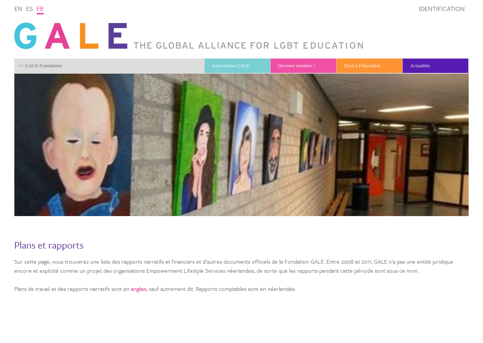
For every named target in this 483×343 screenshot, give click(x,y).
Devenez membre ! (296, 65)
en (18, 8)
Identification (442, 8)
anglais (138, 288)
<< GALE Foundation (40, 65)
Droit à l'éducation (362, 65)
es (29, 8)
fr (40, 8)
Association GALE (230, 65)
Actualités (420, 65)
